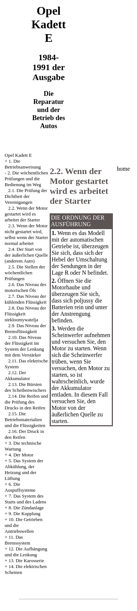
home (123, 169)
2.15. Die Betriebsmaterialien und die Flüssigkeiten (25, 419)
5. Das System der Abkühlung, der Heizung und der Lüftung (24, 469)
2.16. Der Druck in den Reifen (24, 434)
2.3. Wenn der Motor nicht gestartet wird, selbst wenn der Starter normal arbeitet (26, 234)
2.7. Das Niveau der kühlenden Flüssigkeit (25, 299)
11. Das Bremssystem (17, 540)
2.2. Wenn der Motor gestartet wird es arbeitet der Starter (26, 214)
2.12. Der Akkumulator (17, 375)
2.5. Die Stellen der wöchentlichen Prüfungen (25, 272)
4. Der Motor (20, 455)
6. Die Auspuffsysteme (20, 487)
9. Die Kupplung (24, 513)
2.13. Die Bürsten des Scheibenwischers (25, 387)
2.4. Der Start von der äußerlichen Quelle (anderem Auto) (26, 255)
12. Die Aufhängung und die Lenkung (26, 551)
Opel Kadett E (18, 155)
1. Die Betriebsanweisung (23, 164)
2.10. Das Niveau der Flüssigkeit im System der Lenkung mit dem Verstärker (24, 346)
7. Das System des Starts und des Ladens (25, 499)
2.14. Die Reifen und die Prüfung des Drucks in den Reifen (26, 402)
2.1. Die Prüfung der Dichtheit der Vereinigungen (26, 196)
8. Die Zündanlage (25, 507)
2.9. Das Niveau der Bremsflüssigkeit (25, 328)
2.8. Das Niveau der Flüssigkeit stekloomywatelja (25, 313)
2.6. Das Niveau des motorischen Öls (25, 287)
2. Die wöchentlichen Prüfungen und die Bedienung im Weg (26, 178)
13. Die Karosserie (26, 560)
